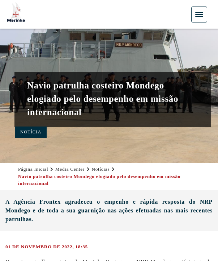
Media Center (70, 169)
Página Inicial (33, 169)
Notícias (100, 169)
